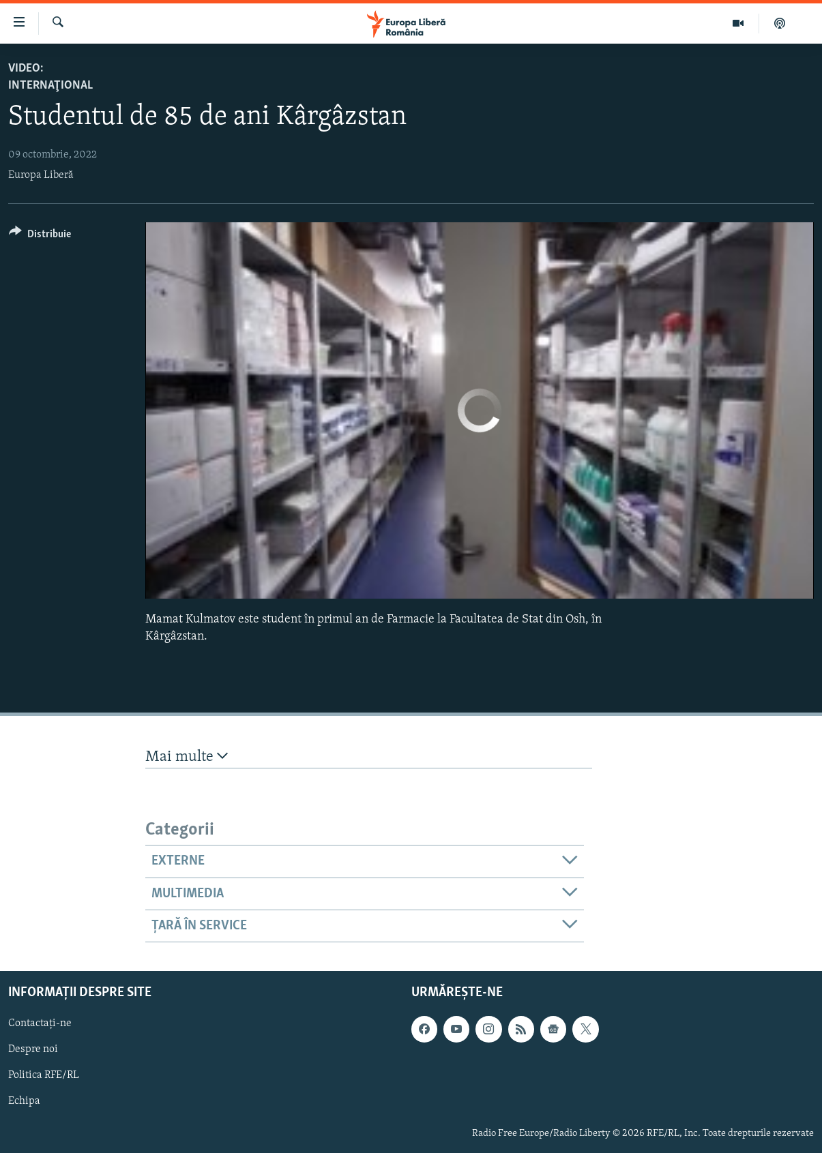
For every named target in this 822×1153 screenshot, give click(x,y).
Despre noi (33, 1050)
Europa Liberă (41, 175)
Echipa (24, 1101)
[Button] (40, 236)
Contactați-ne (40, 1024)
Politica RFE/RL (43, 1075)
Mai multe (186, 756)
